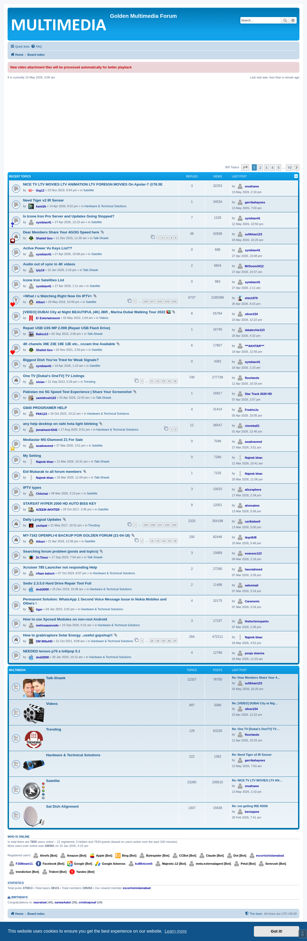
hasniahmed (253, 569)
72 (157, 381)
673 (167, 301)
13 (157, 541)
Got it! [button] (276, 931)
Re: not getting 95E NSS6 (250, 806)
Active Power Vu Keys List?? (47, 248)
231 (160, 525)
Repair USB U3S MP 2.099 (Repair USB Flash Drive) (66, 328)
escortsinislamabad (270, 855)
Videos (103, 317)
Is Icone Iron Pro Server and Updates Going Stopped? (68, 216)
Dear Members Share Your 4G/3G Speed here (61, 232)
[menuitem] (36, 46)
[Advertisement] (153, 122)
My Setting (32, 456)
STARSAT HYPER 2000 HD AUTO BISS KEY (59, 503)
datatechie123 (255, 330)
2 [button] (260, 167)
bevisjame (252, 811)
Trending (89, 381)
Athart (40, 302)
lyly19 (40, 270)
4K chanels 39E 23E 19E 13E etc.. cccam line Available (69, 344)
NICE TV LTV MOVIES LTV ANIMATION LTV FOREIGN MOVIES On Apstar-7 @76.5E (93, 184)
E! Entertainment (48, 318)
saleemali (251, 585)
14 (163, 541)
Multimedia (17, 670)
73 (163, 381)
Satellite (88, 190)
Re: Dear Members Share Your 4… (256, 677)
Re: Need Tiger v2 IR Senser (252, 754)
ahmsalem (252, 505)
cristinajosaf (87, 902)
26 (169, 640)
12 (151, 541)
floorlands (252, 377)
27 (175, 640)
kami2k (41, 206)
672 (160, 301)
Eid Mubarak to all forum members (52, 472)
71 (151, 381)
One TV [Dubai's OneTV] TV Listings (54, 376)
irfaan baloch (45, 573)
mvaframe (252, 186)
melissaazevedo (47, 625)
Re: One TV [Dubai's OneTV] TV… (256, 729)
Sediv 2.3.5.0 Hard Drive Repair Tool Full (57, 583)
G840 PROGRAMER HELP (45, 408)
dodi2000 (42, 589)
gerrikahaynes (255, 202)
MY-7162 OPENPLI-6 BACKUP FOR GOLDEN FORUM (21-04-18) (76, 535)
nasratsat (40, 902)
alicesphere (253, 489)
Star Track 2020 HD (258, 393)
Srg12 (40, 190)
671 (153, 301)
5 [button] (279, 167)
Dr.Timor (42, 557)
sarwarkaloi (62, 902)
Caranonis (252, 601)
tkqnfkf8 (251, 537)
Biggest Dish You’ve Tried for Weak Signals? (61, 360)
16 (175, 541)
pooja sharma (254, 653)
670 (145, 301)
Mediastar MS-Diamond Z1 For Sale (53, 440)
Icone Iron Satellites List (43, 280)
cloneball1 (252, 425)
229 (145, 525)
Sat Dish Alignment (62, 806)
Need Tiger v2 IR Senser (43, 200)
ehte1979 (251, 298)
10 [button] (289, 167)
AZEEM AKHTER (48, 509)
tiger (39, 609)
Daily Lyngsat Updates (42, 519)
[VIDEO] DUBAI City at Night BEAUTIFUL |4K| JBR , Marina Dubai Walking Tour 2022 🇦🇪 (97, 312)
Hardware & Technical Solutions (105, 206)
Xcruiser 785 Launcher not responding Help (60, 567)
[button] (245, 167)
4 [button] (272, 167)
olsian (40, 382)
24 (157, 640)
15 (169, 541)
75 (175, 381)
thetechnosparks (257, 621)
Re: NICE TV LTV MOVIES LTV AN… (257, 780)
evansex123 (253, 553)
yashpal (41, 525)
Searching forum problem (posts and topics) (60, 551)
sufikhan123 (253, 234)
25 (163, 640)
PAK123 (41, 413)
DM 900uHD (44, 641)
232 (167, 525)
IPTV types (32, 488)
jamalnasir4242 (46, 429)
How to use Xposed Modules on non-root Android (65, 619)
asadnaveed (44, 445)
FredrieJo (251, 409)
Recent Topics (20, 176)
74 (169, 381)
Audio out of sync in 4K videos (49, 264)
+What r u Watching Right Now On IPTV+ (57, 296)
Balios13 (42, 334)
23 (151, 640)
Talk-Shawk (100, 238)
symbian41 (43, 222)
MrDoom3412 (254, 266)
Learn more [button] (175, 931)
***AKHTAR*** (254, 346)
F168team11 (24, 863)
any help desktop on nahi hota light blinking (60, 424)
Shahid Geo (44, 238)
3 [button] (266, 167)
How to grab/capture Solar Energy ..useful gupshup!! (67, 635)
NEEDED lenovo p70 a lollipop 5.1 (51, 651)
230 (153, 525)
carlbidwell (252, 521)
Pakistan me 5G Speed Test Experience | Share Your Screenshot (77, 392)
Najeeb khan (45, 461)
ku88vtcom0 (144, 863)
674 (174, 301)
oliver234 (251, 314)
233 (174, 525)
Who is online (19, 836)
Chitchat (42, 493)
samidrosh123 (46, 397)
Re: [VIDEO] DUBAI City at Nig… (255, 703)
